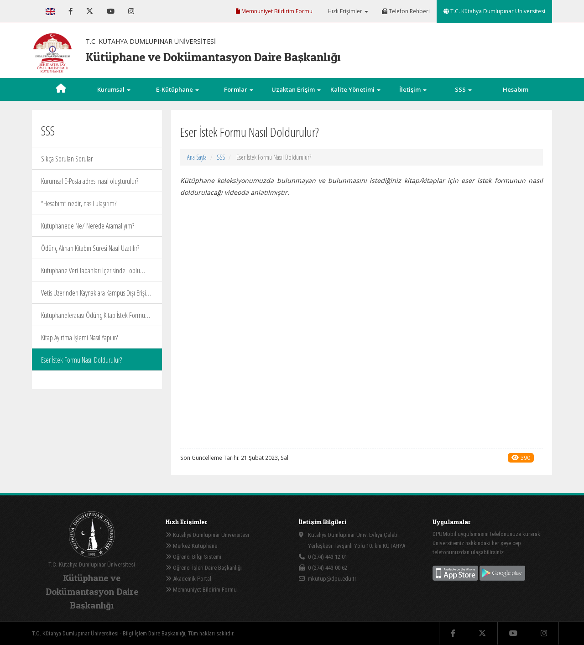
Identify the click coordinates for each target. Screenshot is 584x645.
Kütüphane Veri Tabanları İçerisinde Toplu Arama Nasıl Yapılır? (90, 273)
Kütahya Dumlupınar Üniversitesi (207, 534)
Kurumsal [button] (113, 89)
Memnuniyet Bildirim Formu (274, 11)
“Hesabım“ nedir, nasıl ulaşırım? (78, 203)
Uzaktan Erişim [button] (296, 89)
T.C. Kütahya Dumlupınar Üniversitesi (494, 11)
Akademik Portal (188, 578)
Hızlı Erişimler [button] (347, 11)
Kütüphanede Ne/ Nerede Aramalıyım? (87, 226)
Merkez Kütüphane (191, 545)
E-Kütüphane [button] (177, 89)
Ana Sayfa (197, 157)
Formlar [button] (238, 89)
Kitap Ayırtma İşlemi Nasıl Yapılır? (79, 338)
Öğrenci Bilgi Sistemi (193, 556)
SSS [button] (463, 89)
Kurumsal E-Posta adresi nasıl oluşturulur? (89, 181)
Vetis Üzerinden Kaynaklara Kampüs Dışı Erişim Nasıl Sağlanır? (96, 296)
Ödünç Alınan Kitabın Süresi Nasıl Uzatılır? (90, 248)
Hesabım (515, 89)
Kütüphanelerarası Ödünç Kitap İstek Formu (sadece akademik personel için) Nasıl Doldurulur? (93, 318)
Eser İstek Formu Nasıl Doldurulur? (81, 360)
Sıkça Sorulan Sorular (67, 159)
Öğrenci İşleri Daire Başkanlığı (204, 567)
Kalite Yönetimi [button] (355, 89)
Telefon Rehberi (406, 11)
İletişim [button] (413, 89)
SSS (221, 157)
